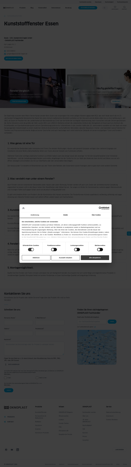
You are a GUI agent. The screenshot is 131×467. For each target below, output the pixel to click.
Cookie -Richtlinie (54, 235)
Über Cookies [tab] (96, 215)
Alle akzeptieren (95, 258)
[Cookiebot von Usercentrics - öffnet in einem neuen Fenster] (100, 208)
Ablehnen (36, 258)
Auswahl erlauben (65, 258)
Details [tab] (65, 215)
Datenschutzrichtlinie (37, 240)
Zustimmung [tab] (35, 215)
